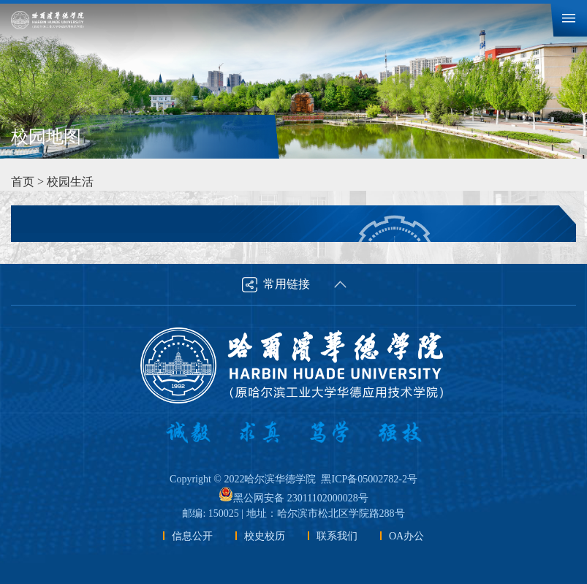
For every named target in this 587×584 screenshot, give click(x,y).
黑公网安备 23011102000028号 (293, 498)
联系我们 (337, 536)
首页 (22, 181)
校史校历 (264, 536)
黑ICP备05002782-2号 (369, 479)
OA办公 (406, 536)
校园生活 (70, 181)
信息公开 (192, 536)
